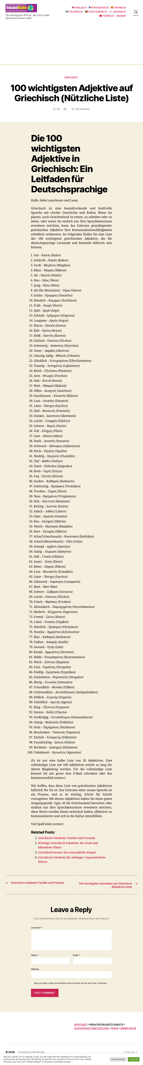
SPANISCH (118, 9)
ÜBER (114, 1033)
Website (35, 974)
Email (76, 960)
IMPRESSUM (128, 1033)
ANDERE (121, 17)
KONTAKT (80, 1029)
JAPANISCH (89, 17)
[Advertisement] (71, 48)
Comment (37, 933)
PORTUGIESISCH (115, 13)
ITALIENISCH (93, 13)
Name (35, 960)
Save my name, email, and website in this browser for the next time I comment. (70, 988)
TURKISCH (106, 17)
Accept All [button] (133, 1059)
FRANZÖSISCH (99, 9)
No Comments (82, 114)
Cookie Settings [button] (118, 1059)
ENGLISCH (79, 9)
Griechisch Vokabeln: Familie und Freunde (69, 843)
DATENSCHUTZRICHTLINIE (91, 1033)
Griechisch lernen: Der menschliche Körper (70, 857)
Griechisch (72, 82)
